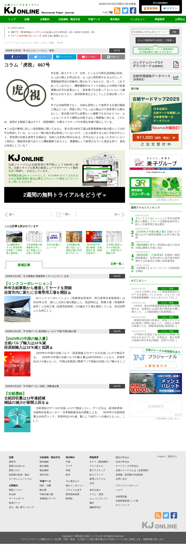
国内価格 (44, 461)
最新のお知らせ (17, 466)
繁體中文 (172, 456)
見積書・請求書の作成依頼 (129, 474)
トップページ (11, 42)
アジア (69, 466)
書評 (91, 503)
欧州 (68, 474)
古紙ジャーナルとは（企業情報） (133, 470)
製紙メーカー (16, 490)
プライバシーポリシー (127, 485)
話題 (27, 19)
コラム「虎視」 (48, 50)
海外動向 (115, 19)
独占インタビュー (75, 485)
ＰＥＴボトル (96, 466)
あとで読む (89, 56)
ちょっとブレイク (98, 498)
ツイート (40, 56)
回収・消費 (45, 386)
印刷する (113, 56)
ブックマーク (64, 56)
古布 (66, 276)
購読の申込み (122, 457)
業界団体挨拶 (72, 494)
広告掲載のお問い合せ (167, 200)
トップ (11, 19)
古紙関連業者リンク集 (127, 500)
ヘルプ (107, 12)
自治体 (12, 494)
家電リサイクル (97, 479)
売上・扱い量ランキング (21, 507)
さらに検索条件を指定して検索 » (155, 40)
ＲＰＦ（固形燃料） (99, 461)
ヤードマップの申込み (127, 466)
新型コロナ (14, 470)
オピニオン (31, 50)
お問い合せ (121, 479)
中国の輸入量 (69, 331)
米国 (68, 470)
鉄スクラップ (96, 474)
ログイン (170, 8)
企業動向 (45, 19)
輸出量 (55, 386)
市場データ (94, 19)
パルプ (53, 331)
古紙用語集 (121, 496)
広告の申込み (122, 461)
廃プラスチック (97, 470)
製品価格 (44, 470)
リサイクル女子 (74, 490)
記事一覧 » (117, 263)
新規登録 (150, 8)
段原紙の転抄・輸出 (19, 474)
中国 (59, 331)
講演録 (69, 498)
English (161, 456)
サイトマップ (122, 505)
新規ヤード (14, 503)
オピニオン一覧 (29, 42)
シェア (15, 56)
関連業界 (160, 19)
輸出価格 (44, 466)
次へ (119, 214)
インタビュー (137, 19)
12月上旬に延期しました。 (39, 35)
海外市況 (44, 474)
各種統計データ (48, 498)
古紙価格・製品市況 (69, 19)
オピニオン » (138, 280)
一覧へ (63, 214)
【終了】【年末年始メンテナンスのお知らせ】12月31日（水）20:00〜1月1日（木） (52, 32)
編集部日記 (95, 507)
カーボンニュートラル (20, 479)
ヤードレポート (55, 276)
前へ (9, 214)
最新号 (12, 461)
